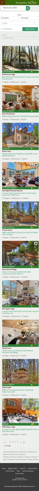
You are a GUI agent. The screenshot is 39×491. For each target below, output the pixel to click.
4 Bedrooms (31, 452)
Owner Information (28, 471)
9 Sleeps (17, 459)
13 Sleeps (26, 457)
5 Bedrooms (23, 452)
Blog (18, 471)
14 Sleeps (20, 457)
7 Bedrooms (6, 452)
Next (36, 62)
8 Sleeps (23, 459)
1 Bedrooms (22, 454)
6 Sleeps (35, 459)
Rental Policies (32, 468)
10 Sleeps (11, 459)
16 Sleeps (6, 457)
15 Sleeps (13, 457)
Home (4, 468)
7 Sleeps (29, 459)
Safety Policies (10, 471)
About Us (23, 468)
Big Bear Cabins (13, 468)
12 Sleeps (33, 457)
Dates (19, 15)
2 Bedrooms (14, 454)
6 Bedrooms (15, 452)
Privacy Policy (19, 473)
